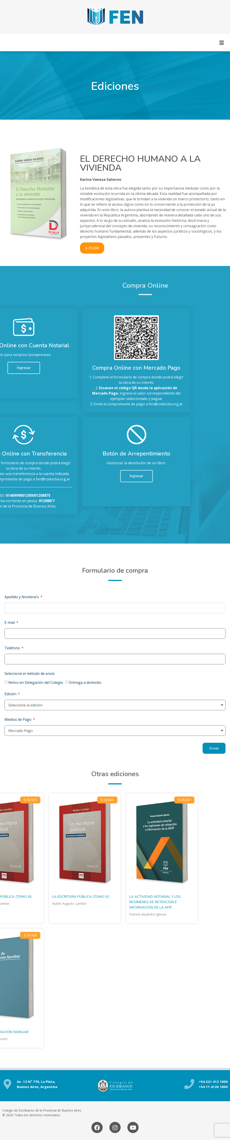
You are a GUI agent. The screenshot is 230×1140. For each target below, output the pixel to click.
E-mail (10, 622)
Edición (10, 693)
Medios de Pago (18, 719)
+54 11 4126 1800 (213, 1086)
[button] (222, 42)
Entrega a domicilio (85, 682)
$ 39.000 (92, 248)
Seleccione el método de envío (29, 673)
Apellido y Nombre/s (22, 596)
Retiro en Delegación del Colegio (35, 682)
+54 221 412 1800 (213, 1081)
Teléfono (12, 648)
